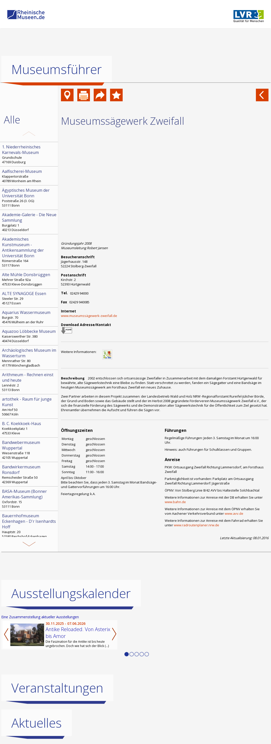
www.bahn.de (175, 502)
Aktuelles (36, 722)
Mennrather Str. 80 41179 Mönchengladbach (29, 357)
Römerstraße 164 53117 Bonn (29, 252)
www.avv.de (234, 513)
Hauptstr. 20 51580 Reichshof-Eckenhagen (29, 526)
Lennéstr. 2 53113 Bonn (29, 382)
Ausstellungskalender (71, 593)
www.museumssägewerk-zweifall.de (89, 315)
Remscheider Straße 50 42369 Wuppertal (29, 474)
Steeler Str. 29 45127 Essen (29, 298)
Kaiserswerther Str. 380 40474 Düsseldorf (29, 336)
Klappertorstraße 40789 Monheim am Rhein (29, 176)
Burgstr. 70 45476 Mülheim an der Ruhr (29, 317)
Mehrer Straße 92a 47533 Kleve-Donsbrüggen (29, 279)
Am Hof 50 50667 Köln (29, 406)
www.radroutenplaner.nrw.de (196, 525)
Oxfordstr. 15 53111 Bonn (29, 499)
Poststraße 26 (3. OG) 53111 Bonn (29, 197)
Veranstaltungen (57, 687)
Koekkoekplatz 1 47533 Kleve (29, 428)
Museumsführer (56, 69)
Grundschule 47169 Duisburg (29, 154)
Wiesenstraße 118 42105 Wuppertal (29, 450)
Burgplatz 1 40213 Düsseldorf (29, 222)
